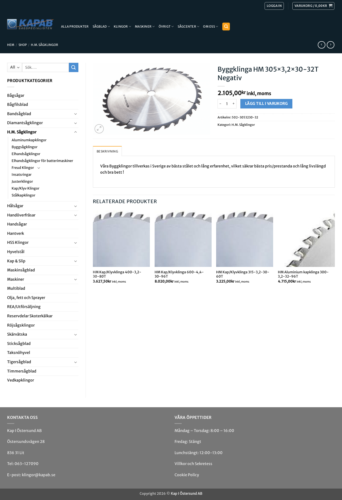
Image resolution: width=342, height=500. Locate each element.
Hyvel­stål (15, 251)
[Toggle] (75, 114)
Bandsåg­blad (19, 113)
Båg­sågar (15, 95)
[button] (313, 6)
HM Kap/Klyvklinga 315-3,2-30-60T (242, 274)
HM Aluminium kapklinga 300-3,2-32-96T (303, 274)
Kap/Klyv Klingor (25, 188)
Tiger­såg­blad (19, 361)
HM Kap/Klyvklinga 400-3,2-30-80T (117, 274)
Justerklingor (22, 181)
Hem (10, 45)
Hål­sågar (15, 205)
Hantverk (15, 233)
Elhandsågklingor (26, 154)
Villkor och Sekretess (193, 463)
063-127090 (26, 463)
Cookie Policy (187, 474)
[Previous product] (330, 45)
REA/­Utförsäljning (24, 306)
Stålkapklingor (23, 195)
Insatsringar (22, 174)
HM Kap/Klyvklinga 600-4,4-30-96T (179, 274)
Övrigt (166, 26)
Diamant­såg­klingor (25, 122)
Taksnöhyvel (18, 352)
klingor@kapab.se (38, 474)
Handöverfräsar (21, 215)
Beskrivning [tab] (107, 151)
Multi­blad (16, 288)
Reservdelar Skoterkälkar (29, 316)
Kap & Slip (16, 261)
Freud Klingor (23, 168)
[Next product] (321, 45)
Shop (23, 45)
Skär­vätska (17, 334)
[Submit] (73, 67)
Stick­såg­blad (19, 343)
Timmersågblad (21, 371)
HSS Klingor (17, 242)
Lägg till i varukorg (266, 103)
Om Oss (210, 26)
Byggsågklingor (25, 147)
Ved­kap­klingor (20, 380)
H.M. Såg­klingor (44, 45)
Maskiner (145, 26)
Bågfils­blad (17, 104)
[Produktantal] (227, 103)
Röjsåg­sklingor (21, 325)
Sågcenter (189, 26)
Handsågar (17, 224)
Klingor (122, 26)
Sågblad (101, 26)
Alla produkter (75, 26)
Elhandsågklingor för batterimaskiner (42, 161)
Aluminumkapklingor (29, 140)
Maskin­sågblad (21, 270)
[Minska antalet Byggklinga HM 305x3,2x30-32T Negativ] (220, 103)
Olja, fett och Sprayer (26, 297)
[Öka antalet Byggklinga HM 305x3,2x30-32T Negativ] (234, 103)
